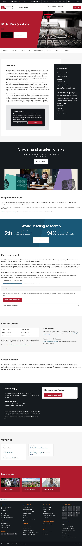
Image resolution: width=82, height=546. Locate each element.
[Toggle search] (77, 7)
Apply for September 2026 (52, 395)
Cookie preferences (67, 535)
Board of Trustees (47, 518)
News (69, 1)
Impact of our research (28, 530)
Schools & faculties (35, 1)
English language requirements (10, 305)
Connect (3, 531)
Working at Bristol (47, 532)
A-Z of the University (67, 505)
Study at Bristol (14, 1)
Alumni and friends (47, 524)
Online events (19, 35)
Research (45, 1)
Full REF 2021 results (40, 240)
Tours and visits (47, 509)
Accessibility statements (68, 528)
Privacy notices (66, 533)
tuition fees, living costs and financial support (19, 345)
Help (63, 524)
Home (4, 1)
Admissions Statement (8, 289)
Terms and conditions (67, 526)
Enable (35, 122)
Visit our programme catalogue (9, 212)
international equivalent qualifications (12, 283)
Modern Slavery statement (69, 537)
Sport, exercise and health (29, 520)
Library (24, 515)
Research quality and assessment (31, 532)
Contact (67, 50)
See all (64, 518)
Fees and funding (38, 50)
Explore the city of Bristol (49, 515)
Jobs (44, 529)
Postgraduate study (28, 509)
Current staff (61, 6)
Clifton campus (60, 110)
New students (4, 523)
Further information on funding (50, 341)
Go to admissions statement (11, 299)
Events (44, 511)
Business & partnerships (58, 1)
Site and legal (65, 522)
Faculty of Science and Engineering (38, 448)
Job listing (45, 534)
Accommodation (27, 513)
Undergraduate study (28, 507)
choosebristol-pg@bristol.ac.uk (10, 458)
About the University (48, 505)
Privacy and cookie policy (68, 530)
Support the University (48, 521)
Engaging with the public (29, 534)
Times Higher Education (23, 234)
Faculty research (27, 528)
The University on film (48, 513)
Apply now (6, 35)
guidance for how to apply (28, 395)
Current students (51, 6)
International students (28, 511)
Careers (49, 50)
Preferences (20, 122)
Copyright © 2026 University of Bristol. (9, 543)
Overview (5, 50)
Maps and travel (47, 507)
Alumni (49, 8)
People (77, 1)
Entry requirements (25, 50)
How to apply (58, 50)
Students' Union (27, 518)
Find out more (40, 161)
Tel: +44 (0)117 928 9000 (7, 518)
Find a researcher (27, 526)
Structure (14, 50)
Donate (44, 526)
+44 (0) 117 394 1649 (8, 453)
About (24, 1)
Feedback (5, 499)
